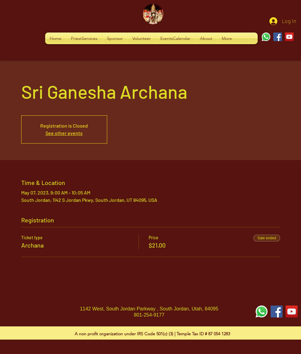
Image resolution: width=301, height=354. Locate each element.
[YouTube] (289, 37)
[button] (84, 38)
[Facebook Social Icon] (277, 311)
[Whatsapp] (266, 37)
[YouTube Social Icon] (292, 311)
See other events (64, 133)
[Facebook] (277, 37)
